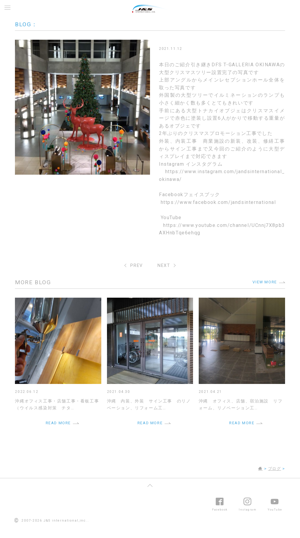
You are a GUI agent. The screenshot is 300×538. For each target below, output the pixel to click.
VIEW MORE (264, 282)
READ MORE (58, 423)
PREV (136, 265)
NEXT (163, 265)
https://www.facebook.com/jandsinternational (218, 202)
